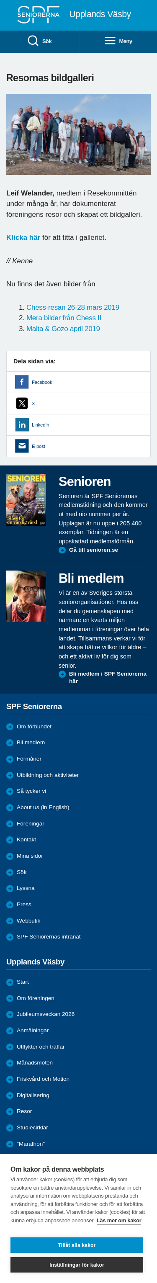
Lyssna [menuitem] (26, 888)
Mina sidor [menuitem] (30, 856)
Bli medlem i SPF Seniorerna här (108, 677)
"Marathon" (31, 1144)
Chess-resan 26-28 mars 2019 (72, 307)
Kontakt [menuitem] (26, 839)
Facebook (42, 382)
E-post (38, 446)
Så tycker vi (31, 791)
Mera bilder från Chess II (63, 318)
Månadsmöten (35, 1062)
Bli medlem (31, 742)
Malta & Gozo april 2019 (63, 329)
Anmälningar (33, 1030)
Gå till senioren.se (93, 550)
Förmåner (29, 759)
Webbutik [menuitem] (28, 921)
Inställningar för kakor (76, 1265)
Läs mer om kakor (119, 1220)
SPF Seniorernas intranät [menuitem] (49, 936)
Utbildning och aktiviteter (48, 775)
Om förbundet (34, 726)
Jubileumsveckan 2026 (46, 1014)
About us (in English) (43, 807)
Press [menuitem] (24, 904)
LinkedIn (40, 424)
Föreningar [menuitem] (30, 823)
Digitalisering (33, 1095)
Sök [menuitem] (39, 41)
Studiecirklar (32, 1127)
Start (23, 982)
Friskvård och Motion (43, 1079)
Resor (24, 1111)
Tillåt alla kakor (77, 1245)
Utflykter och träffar (41, 1047)
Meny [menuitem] (118, 41)
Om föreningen (35, 998)
